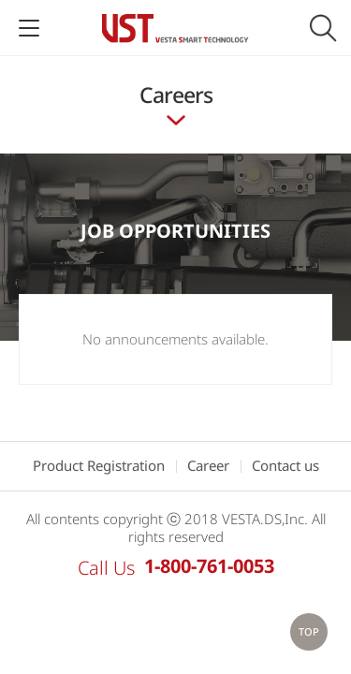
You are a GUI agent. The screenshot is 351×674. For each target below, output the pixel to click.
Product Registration (99, 465)
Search (323, 28)
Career (208, 465)
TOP (309, 631)
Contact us (285, 465)
